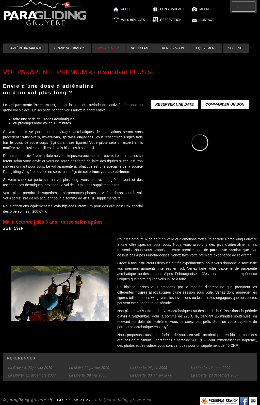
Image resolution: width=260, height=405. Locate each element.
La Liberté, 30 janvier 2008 (151, 375)
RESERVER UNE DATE (174, 104)
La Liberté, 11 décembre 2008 (32, 375)
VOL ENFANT (140, 48)
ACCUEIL (127, 9)
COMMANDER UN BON (224, 104)
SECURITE (236, 48)
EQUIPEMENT (206, 48)
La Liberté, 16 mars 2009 (211, 368)
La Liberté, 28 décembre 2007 (214, 375)
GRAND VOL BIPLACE (70, 48)
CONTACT (206, 20)
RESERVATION (171, 20)
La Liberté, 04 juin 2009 (148, 368)
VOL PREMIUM (108, 48)
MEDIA (204, 9)
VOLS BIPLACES (133, 20)
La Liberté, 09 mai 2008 (87, 375)
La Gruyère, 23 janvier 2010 (30, 368)
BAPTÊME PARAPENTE (25, 48)
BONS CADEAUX (172, 9)
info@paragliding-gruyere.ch (123, 400)
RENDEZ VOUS (173, 48)
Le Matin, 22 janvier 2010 (89, 368)
